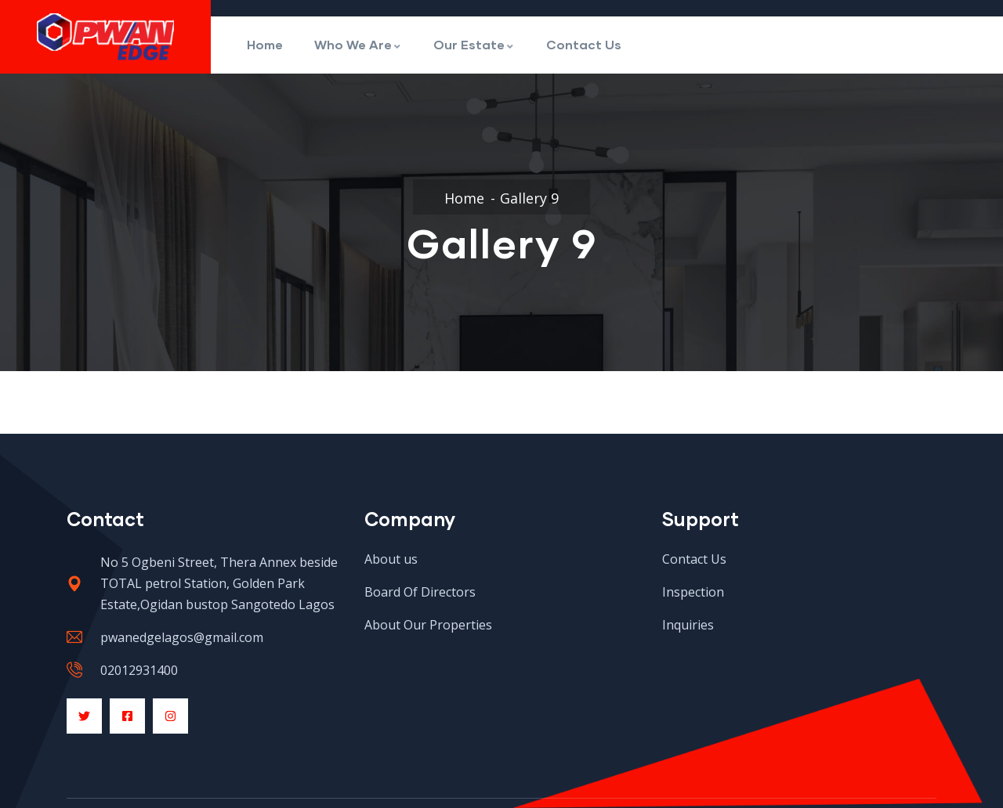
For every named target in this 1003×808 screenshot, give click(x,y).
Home (265, 44)
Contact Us (583, 44)
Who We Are (358, 44)
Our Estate (474, 44)
